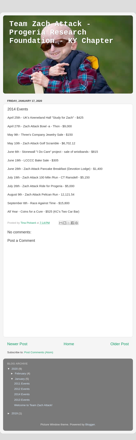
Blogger (90, 424)
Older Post (119, 344)
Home (69, 344)
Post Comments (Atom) (38, 352)
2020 (15, 368)
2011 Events (22, 383)
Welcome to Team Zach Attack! (33, 405)
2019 (15, 413)
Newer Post (17, 344)
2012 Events (22, 388)
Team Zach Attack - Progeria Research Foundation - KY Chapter (61, 32)
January (20, 378)
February (21, 373)
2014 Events (22, 394)
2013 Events (22, 399)
